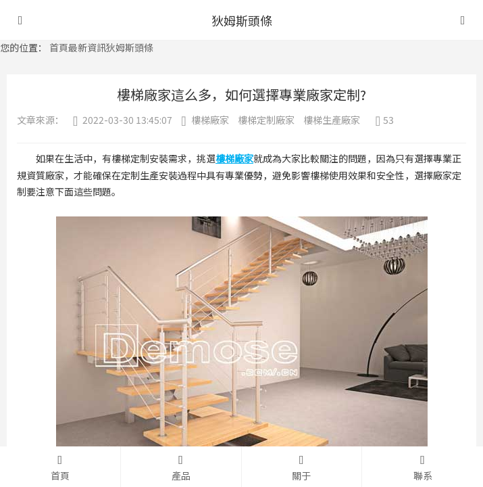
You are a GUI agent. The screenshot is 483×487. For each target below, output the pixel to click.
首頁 (58, 47)
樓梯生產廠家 (331, 119)
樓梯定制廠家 (266, 119)
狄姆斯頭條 (129, 47)
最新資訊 (87, 47)
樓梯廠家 (210, 119)
